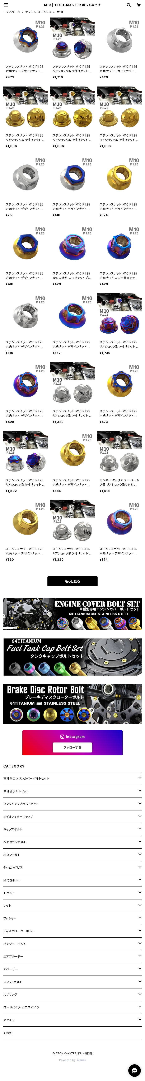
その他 (7, 1033)
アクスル (8, 1020)
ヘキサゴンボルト (14, 842)
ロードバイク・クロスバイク (21, 1007)
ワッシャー (10, 918)
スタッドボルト (12, 982)
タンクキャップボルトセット (20, 804)
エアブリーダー (13, 956)
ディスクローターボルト (19, 931)
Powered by (72, 1060)
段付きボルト (12, 880)
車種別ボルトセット (16, 791)
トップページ (11, 12)
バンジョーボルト (14, 944)
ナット (29, 12)
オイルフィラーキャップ (18, 816)
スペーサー (10, 969)
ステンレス (45, 12)
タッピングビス (13, 867)
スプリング (10, 994)
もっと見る (72, 581)
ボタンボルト (11, 855)
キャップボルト (13, 829)
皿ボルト (9, 893)
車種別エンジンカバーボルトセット (26, 778)
